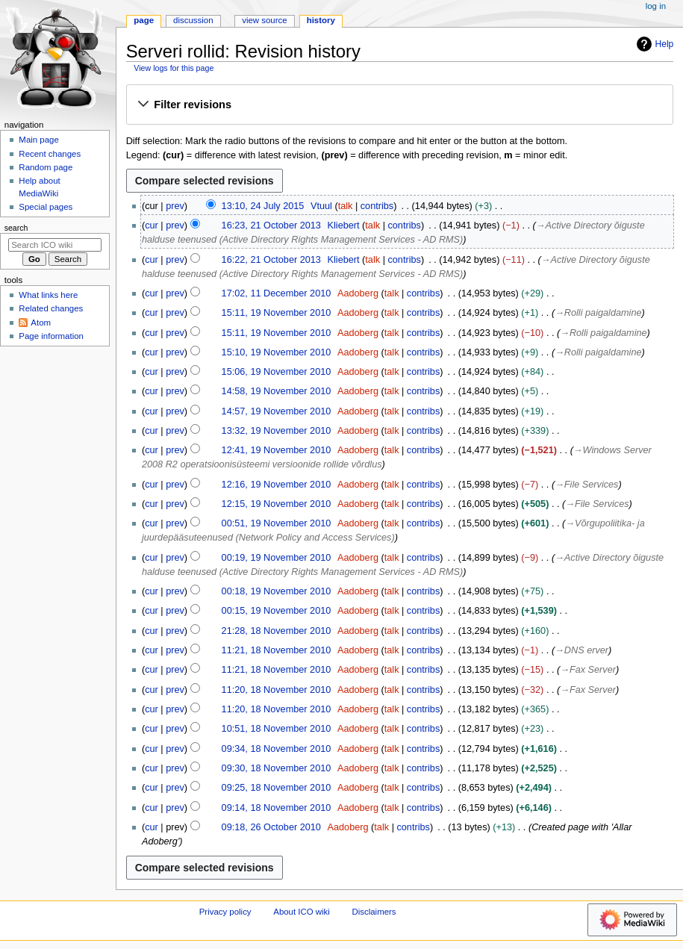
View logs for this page (173, 67)
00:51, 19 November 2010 (276, 523)
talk (345, 206)
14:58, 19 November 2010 (276, 391)
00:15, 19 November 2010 (276, 611)
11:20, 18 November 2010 (276, 690)
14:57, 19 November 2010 (276, 411)
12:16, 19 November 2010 (276, 484)
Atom (41, 322)
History (321, 20)
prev (175, 206)
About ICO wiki (301, 911)
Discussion (193, 20)
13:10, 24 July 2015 (263, 206)
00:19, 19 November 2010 (276, 558)
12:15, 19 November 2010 (276, 504)
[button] (399, 105)
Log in (656, 5)
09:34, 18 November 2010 (276, 749)
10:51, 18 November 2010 (276, 729)
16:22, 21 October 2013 (271, 260)
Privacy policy (225, 911)
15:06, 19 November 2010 (276, 372)
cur (151, 225)
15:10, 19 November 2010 (276, 352)
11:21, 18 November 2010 (276, 650)
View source (264, 20)
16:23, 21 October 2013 (271, 225)
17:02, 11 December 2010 (276, 293)
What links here (48, 294)
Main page (39, 139)
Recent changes (50, 153)
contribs (377, 206)
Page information (51, 336)
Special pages (45, 206)
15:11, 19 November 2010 (276, 313)
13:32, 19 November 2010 (276, 431)
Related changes (51, 308)
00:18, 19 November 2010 (276, 591)
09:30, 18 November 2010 (276, 768)
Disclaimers (374, 911)
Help (653, 44)
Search (16, 227)
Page (144, 20)
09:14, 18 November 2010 (276, 808)
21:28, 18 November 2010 (276, 631)
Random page (45, 167)
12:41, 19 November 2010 (276, 450)
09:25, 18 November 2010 (276, 787)
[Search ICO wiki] (55, 245)
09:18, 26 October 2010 (271, 827)
